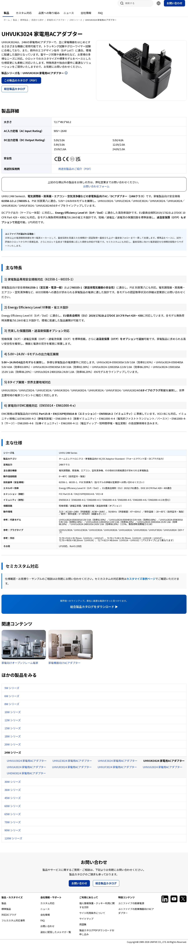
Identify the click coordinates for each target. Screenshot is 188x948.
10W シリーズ (12, 715)
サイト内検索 (121, 6)
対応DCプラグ (8, 917)
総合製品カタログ (14, 92)
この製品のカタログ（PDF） (21, 83)
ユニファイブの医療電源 (131, 906)
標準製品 (6, 912)
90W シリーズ (12, 833)
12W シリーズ (12, 723)
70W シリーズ (12, 825)
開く (66, 75)
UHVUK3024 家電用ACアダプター (164, 763)
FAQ (100, 16)
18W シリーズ (12, 739)
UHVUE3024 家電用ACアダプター (117, 763)
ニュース (68, 16)
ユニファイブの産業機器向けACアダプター (136, 914)
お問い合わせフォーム (96, 189)
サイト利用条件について (92, 916)
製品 (6, 16)
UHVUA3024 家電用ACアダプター (26, 770)
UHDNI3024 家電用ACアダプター (26, 776)
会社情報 (86, 16)
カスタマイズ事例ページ (140, 581)
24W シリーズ (12, 755)
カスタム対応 (24, 16)
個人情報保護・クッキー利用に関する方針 (97, 908)
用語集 (82, 927)
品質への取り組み (49, 16)
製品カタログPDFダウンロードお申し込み (96, 935)
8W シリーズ (11, 707)
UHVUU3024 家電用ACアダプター (27, 763)
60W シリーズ (12, 809)
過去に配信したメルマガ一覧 (55, 935)
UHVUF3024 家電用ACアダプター (117, 770)
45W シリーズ (12, 801)
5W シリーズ (11, 691)
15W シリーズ (12, 731)
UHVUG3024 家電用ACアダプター (162, 770)
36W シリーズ (12, 793)
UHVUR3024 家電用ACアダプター (72, 770)
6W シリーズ (11, 699)
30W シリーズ (12, 784)
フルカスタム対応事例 (13, 923)
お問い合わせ (174, 6)
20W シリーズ (12, 747)
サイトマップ (86, 921)
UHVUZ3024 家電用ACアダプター (72, 763)
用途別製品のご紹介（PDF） (75, 172)
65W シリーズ (12, 817)
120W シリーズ (13, 841)
